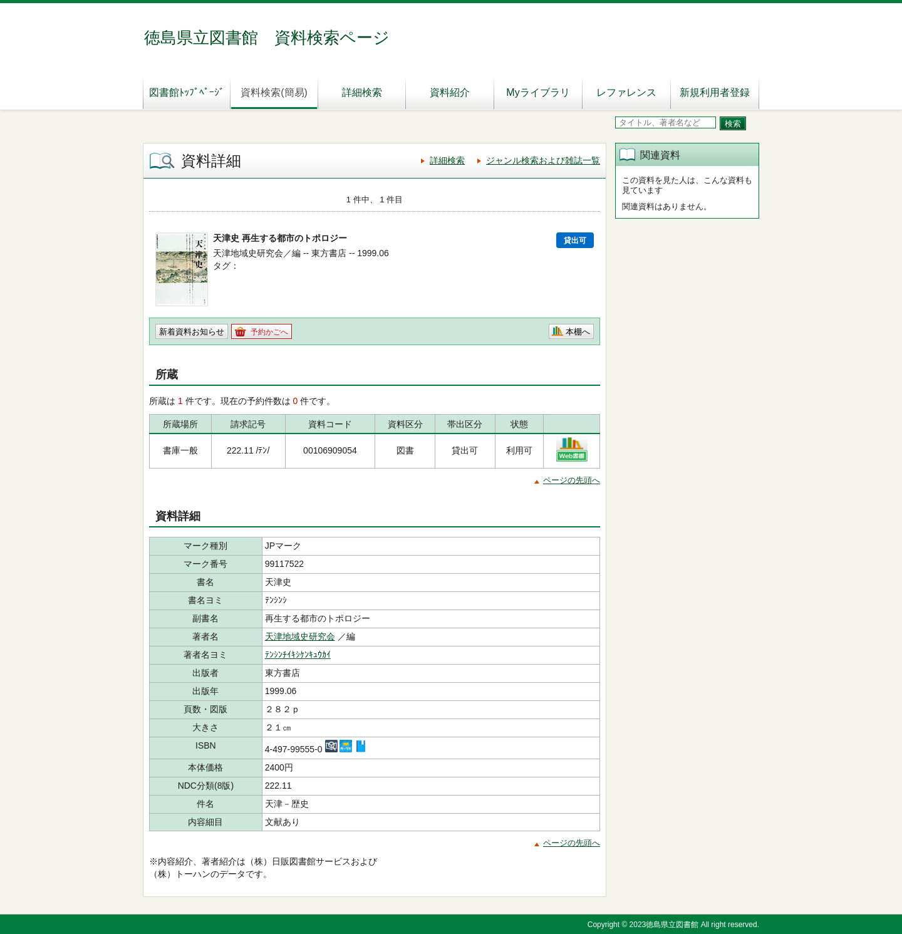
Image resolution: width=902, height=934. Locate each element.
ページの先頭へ (571, 480)
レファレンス (626, 92)
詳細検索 (362, 92)
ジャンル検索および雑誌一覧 (543, 160)
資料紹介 (450, 92)
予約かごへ (269, 332)
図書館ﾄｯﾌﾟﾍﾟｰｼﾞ (186, 92)
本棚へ (578, 331)
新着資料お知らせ (191, 331)
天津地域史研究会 (300, 636)
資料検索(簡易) (274, 92)
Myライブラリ (537, 92)
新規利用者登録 (715, 92)
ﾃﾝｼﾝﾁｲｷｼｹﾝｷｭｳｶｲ (298, 655)
